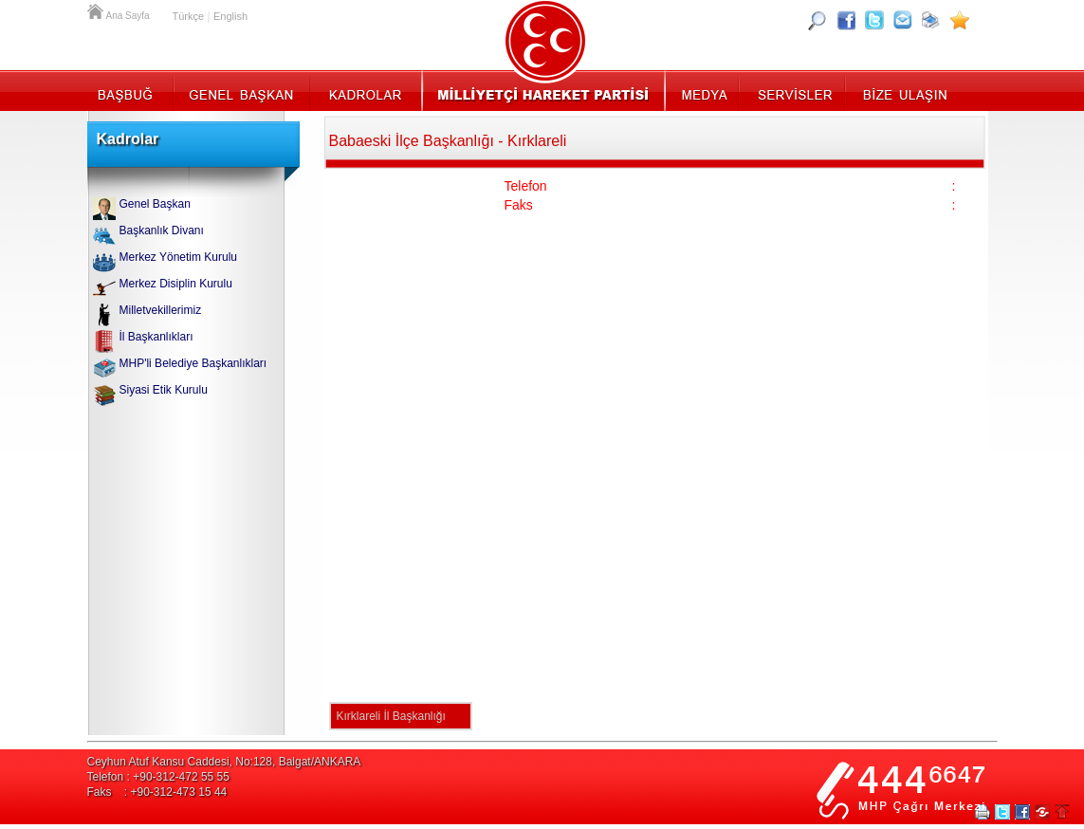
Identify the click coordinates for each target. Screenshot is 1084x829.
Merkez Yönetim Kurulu (178, 257)
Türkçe (189, 16)
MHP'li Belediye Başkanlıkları (193, 363)
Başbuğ (130, 90)
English (230, 16)
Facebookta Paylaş (1022, 812)
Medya (703, 90)
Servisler (793, 90)
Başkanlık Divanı (161, 230)
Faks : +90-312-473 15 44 (157, 792)
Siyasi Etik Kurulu (163, 389)
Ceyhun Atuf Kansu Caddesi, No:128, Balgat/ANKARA (224, 761)
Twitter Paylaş (1002, 812)
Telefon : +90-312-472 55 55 (158, 776)
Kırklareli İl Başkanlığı (391, 716)
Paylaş (1042, 812)
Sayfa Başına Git (1062, 812)
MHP (543, 90)
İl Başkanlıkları (156, 336)
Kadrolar (364, 90)
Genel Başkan (242, 90)
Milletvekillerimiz (160, 310)
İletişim (903, 90)
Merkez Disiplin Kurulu (175, 283)
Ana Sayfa (96, 9)
